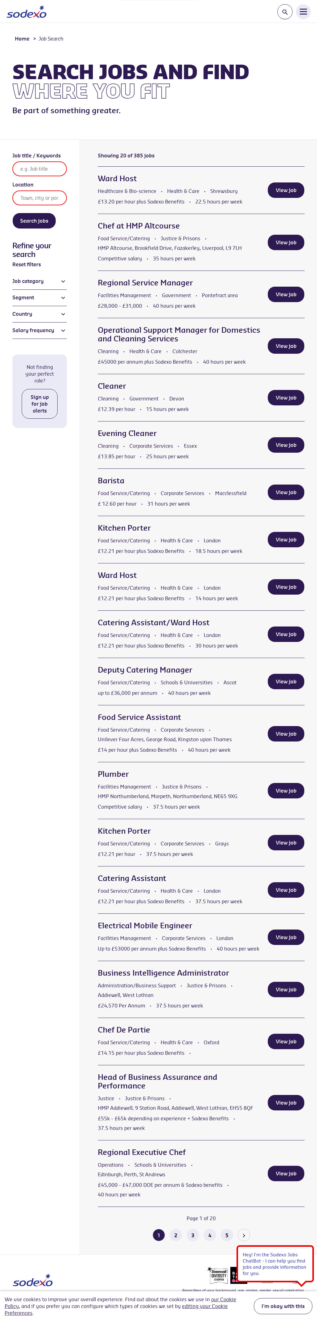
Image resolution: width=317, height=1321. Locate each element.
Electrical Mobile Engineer (145, 925)
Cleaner (112, 386)
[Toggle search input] (285, 11)
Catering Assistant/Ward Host (154, 622)
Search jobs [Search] (34, 220)
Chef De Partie (124, 1030)
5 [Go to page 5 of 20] (226, 1235)
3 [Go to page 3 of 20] (192, 1235)
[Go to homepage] (26, 11)
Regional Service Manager (145, 283)
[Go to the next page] (244, 1235)
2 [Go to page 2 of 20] (175, 1235)
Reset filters (26, 264)
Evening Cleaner (127, 433)
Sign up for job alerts (40, 404)
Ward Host (117, 178)
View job (286, 190)
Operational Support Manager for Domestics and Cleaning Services (179, 334)
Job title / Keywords (36, 155)
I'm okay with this (283, 1306)
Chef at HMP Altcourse (139, 226)
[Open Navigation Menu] (303, 11)
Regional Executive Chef (142, 1152)
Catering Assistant (132, 878)
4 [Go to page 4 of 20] (209, 1235)
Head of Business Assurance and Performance (157, 1081)
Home (22, 38)
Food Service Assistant (139, 717)
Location (22, 184)
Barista (111, 480)
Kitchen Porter (124, 528)
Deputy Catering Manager (145, 670)
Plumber (113, 774)
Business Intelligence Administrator (163, 973)
